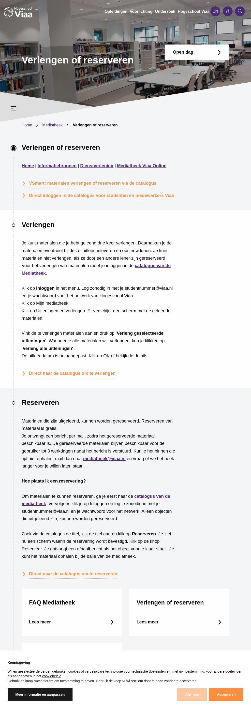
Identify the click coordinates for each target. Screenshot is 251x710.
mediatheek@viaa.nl (104, 458)
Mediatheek (52, 125)
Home (27, 125)
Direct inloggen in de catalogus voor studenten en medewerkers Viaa (101, 195)
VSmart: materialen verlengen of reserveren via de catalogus (92, 183)
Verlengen (38, 224)
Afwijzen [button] (192, 694)
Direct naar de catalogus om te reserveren (73, 573)
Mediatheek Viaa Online (141, 165)
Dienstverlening (96, 165)
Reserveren (40, 402)
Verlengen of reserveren (61, 147)
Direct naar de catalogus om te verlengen (72, 373)
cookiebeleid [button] (51, 676)
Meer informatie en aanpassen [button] (40, 694)
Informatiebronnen (57, 165)
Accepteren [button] (226, 694)
